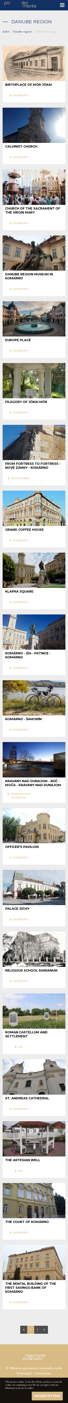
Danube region (22, 32)
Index (6, 32)
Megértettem (47, 1396)
